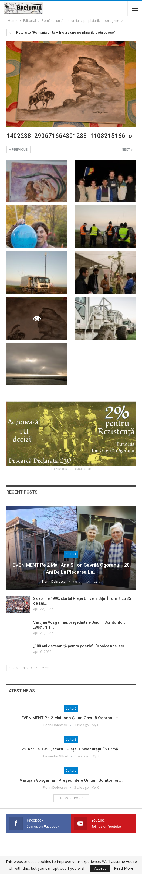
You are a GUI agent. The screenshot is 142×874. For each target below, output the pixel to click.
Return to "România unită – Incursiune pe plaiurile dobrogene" (60, 32)
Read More (123, 868)
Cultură (71, 554)
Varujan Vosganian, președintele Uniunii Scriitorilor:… (71, 780)
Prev (13, 668)
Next (127, 149)
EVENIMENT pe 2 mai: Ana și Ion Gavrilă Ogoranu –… (71, 718)
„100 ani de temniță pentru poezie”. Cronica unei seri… (80, 646)
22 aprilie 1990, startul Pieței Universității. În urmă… (71, 749)
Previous (18, 149)
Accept (100, 868)
